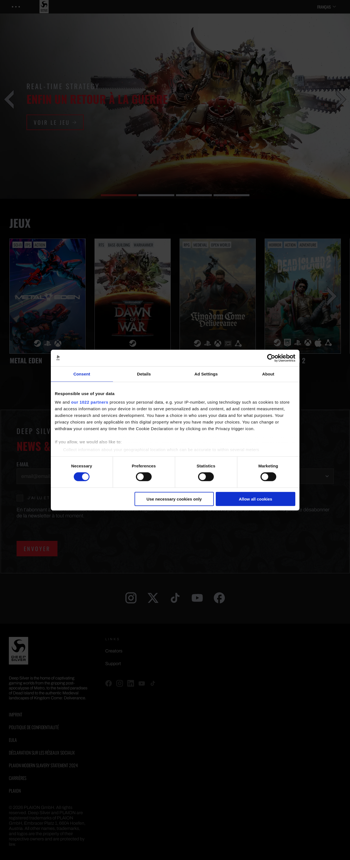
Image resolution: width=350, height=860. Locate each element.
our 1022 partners (89, 402)
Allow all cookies (255, 499)
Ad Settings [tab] (206, 373)
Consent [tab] (81, 373)
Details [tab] (144, 373)
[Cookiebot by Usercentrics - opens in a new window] (271, 358)
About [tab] (268, 373)
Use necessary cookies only (174, 499)
